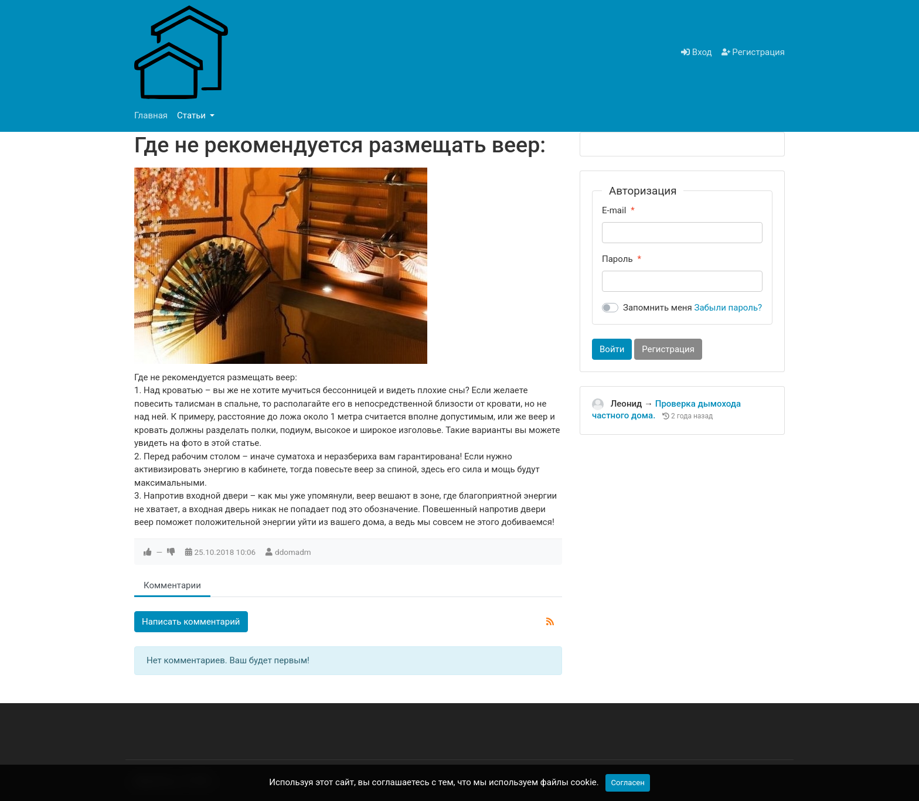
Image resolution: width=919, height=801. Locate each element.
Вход (696, 52)
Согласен (627, 782)
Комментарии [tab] (172, 585)
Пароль (617, 259)
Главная (151, 115)
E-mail (614, 210)
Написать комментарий (191, 621)
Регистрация (753, 52)
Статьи (192, 115)
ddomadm (293, 552)
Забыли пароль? (729, 307)
